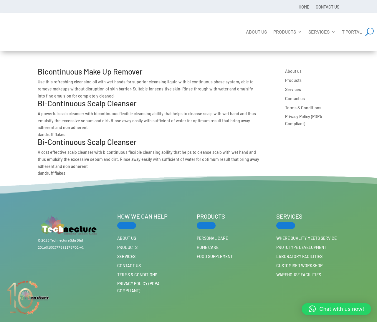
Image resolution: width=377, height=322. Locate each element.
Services (319, 31)
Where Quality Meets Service (306, 238)
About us (256, 31)
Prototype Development (301, 247)
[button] (336, 309)
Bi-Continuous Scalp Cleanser (87, 103)
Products (284, 31)
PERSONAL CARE (212, 238)
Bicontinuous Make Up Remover (90, 71)
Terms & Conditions (303, 107)
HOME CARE (208, 247)
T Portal (352, 31)
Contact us (327, 6)
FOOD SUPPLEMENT (215, 256)
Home (304, 6)
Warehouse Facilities (298, 274)
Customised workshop (299, 265)
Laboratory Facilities (299, 256)
